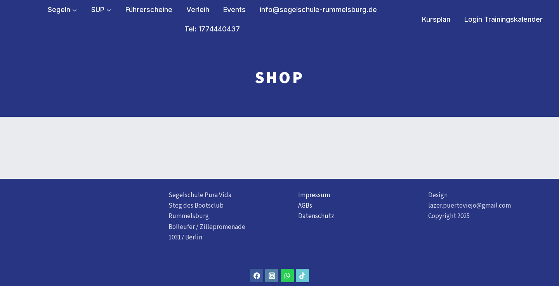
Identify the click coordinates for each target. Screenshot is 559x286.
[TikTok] (302, 275)
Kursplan (436, 19)
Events (234, 9)
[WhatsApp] (287, 275)
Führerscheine (148, 9)
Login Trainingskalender (503, 19)
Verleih (197, 9)
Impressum (314, 195)
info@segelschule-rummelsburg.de (318, 9)
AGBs (305, 205)
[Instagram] (271, 275)
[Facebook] (256, 275)
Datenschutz (316, 216)
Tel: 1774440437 (212, 29)
